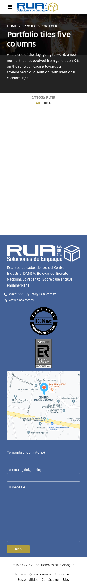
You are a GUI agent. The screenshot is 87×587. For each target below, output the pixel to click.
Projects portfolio (41, 26)
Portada (20, 574)
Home (12, 26)
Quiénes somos (40, 574)
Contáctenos (50, 579)
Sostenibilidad (28, 579)
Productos (62, 574)
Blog (66, 579)
